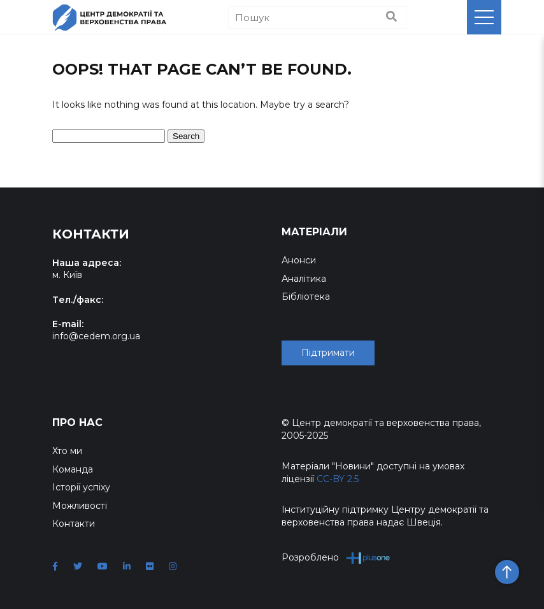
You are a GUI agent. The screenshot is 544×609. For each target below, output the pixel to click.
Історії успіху (81, 487)
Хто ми (67, 451)
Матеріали (314, 232)
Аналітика (304, 278)
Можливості (79, 505)
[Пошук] (317, 17)
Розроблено (336, 558)
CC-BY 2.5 (338, 479)
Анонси (299, 260)
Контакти (73, 523)
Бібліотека (306, 296)
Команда (72, 469)
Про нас (77, 422)
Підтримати (328, 352)
